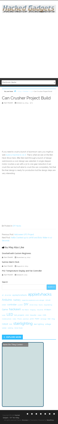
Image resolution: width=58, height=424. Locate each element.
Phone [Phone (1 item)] (19, 319)
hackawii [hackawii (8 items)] (15, 309)
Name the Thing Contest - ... (14, 344)
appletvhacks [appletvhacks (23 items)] (39, 294)
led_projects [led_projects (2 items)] (19, 315)
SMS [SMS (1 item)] (10, 324)
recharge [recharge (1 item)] (43, 319)
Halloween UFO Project (24, 234)
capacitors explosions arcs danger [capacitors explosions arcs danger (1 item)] (33, 300)
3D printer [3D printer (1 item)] (8, 295)
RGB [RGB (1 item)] (49, 319)
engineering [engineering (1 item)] (48, 305)
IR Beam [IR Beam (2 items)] (47, 310)
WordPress (50, 420)
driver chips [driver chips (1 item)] (34, 305)
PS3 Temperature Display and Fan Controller (22, 270)
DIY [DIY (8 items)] (26, 304)
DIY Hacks (17, 226)
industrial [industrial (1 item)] (40, 310)
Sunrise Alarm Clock (10, 262)
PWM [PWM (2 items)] (37, 319)
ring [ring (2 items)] (53, 319)
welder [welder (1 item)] (4, 328)
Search (5, 282)
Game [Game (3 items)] (5, 309)
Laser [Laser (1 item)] (3, 315)
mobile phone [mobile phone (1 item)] (6, 319)
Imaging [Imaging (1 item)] (33, 310)
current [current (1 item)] (20, 305)
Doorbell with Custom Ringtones (16, 253)
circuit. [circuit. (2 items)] (48, 300)
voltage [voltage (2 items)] (48, 324)
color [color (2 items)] (4, 305)
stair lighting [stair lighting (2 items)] (39, 324)
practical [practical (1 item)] (26, 319)
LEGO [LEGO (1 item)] (27, 315)
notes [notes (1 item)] (14, 319)
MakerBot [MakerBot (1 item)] (33, 315)
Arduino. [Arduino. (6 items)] (7, 299)
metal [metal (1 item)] (39, 315)
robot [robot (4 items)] (5, 324)
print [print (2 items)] (32, 319)
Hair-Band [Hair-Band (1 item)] (25, 310)
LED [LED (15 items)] (10, 314)
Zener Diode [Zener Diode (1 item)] (18, 328)
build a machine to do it (16, 155)
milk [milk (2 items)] (44, 315)
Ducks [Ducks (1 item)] (41, 305)
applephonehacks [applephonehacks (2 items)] (19, 295)
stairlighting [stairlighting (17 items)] (23, 323)
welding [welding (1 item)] (10, 328)
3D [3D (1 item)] (3, 295)
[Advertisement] (29, 45)
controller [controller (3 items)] (12, 304)
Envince (25, 420)
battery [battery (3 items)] (17, 300)
